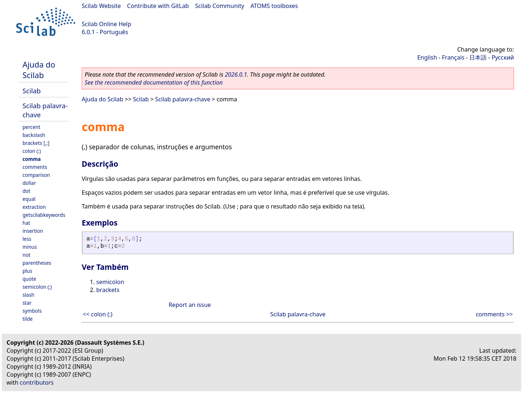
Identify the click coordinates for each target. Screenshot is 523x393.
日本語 (478, 57)
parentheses (37, 262)
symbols (32, 310)
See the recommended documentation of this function (154, 82)
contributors (37, 382)
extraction (34, 206)
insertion (33, 230)
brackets (107, 290)
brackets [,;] (36, 142)
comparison (36, 174)
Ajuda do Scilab (39, 69)
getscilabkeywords (44, 214)
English (427, 57)
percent (31, 126)
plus (27, 270)
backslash (34, 134)
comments (35, 166)
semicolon (110, 282)
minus (30, 246)
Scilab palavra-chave (182, 99)
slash (29, 294)
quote (29, 278)
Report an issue (190, 305)
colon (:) (32, 150)
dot (27, 190)
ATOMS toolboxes (274, 6)
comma (32, 158)
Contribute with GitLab (158, 6)
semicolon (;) (37, 286)
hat (26, 222)
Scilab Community (219, 6)
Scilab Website (101, 6)
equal (29, 198)
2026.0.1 (236, 74)
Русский (503, 57)
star (27, 302)
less (27, 238)
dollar (29, 182)
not (27, 254)
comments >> (494, 314)
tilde (28, 318)
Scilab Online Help (106, 24)
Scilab (32, 90)
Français (453, 57)
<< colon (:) (98, 314)
